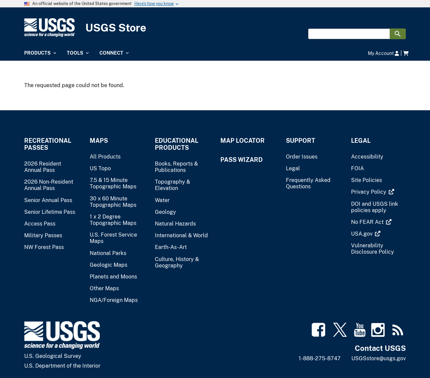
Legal (361, 140)
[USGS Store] (215, 27)
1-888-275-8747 (320, 358)
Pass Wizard (241, 159)
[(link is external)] (369, 192)
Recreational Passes (47, 144)
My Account (383, 53)
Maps (99, 140)
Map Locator (242, 140)
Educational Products (176, 144)
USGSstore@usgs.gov (378, 358)
